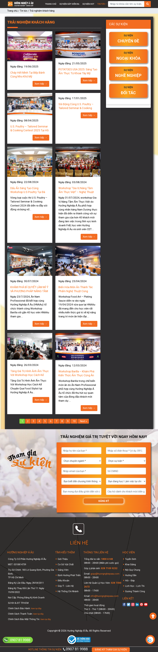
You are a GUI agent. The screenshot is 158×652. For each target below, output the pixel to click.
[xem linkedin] (137, 604)
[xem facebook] (124, 604)
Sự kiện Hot (88, 4)
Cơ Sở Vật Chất (66, 564)
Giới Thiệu (63, 559)
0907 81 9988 (75, 649)
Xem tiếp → (41, 83)
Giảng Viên (63, 569)
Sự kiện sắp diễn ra (69, 4)
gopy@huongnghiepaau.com (104, 573)
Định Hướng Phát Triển (69, 575)
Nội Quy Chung (132, 569)
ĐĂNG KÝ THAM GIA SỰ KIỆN (111, 649)
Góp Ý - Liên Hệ (66, 586)
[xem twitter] (128, 604)
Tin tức (101, 4)
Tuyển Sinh (130, 559)
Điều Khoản (63, 580)
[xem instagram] (133, 604)
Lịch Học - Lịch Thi (134, 586)
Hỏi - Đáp (130, 580)
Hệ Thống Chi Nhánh (68, 591)
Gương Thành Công (135, 591)
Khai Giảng (130, 564)
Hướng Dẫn (130, 575)
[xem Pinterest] (141, 604)
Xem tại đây (36, 608)
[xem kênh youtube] (146, 604)
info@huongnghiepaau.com (104, 596)
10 (74, 421)
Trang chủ (50, 4)
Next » (83, 421)
